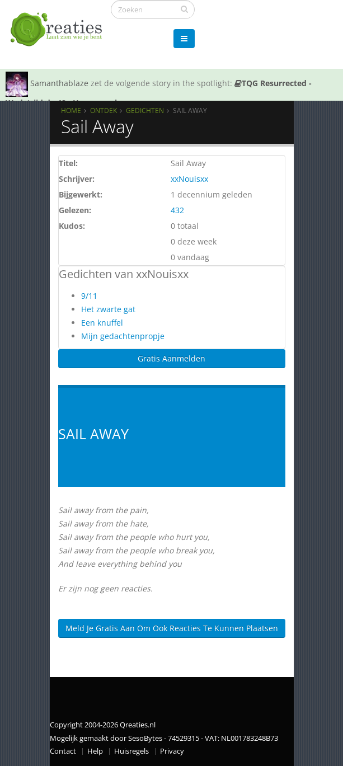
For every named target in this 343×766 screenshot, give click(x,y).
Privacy (172, 751)
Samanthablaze (59, 83)
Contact (63, 751)
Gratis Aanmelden (171, 358)
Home (71, 110)
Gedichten (145, 110)
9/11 (89, 295)
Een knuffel (102, 322)
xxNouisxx (189, 178)
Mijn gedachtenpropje (123, 336)
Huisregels (131, 751)
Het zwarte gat (108, 309)
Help (95, 751)
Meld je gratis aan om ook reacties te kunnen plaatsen (171, 628)
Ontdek (103, 110)
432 (177, 210)
